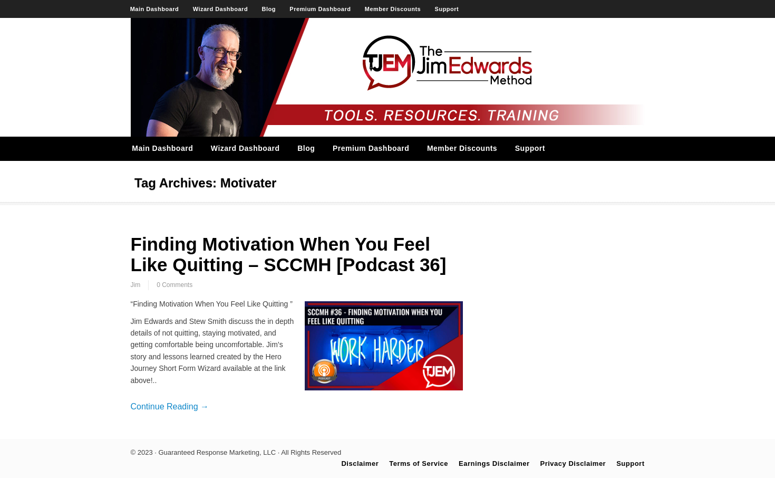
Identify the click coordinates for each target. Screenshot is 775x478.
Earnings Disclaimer (494, 463)
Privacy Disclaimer (573, 463)
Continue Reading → (170, 406)
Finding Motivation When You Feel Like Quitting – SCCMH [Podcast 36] (289, 254)
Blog (269, 9)
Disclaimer (360, 463)
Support (447, 9)
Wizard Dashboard (220, 9)
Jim (136, 285)
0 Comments (174, 285)
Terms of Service (418, 463)
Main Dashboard (154, 9)
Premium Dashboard (320, 9)
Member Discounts (393, 9)
